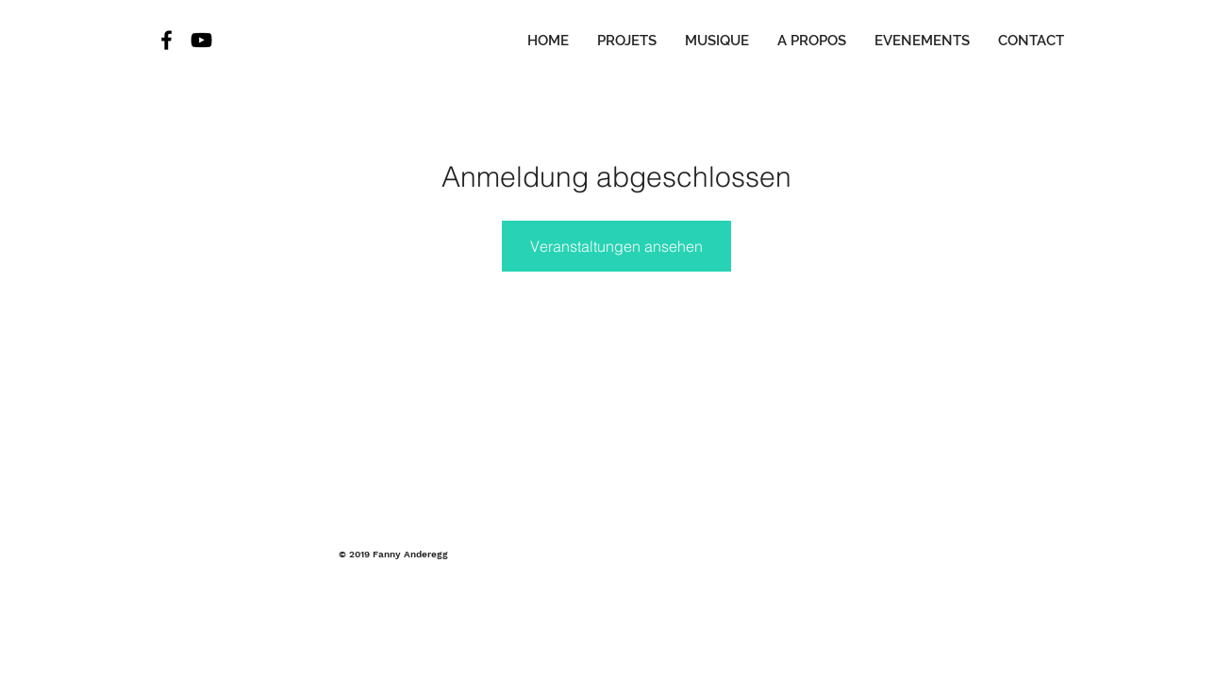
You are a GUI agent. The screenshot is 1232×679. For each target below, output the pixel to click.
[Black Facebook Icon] (166, 40)
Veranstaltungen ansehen (616, 246)
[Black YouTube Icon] (201, 40)
